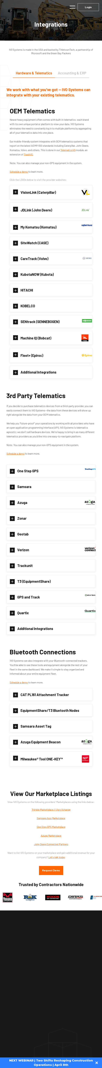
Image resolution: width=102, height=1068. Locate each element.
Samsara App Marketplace (51, 818)
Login (88, 7)
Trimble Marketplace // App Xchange (51, 809)
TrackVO (28, 154)
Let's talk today (56, 857)
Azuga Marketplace (51, 835)
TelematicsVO (67, 150)
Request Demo (51, 870)
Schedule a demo (19, 171)
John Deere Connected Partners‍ (51, 844)
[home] (23, 7)
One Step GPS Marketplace (51, 826)
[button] (72, 7)
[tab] (34, 73)
